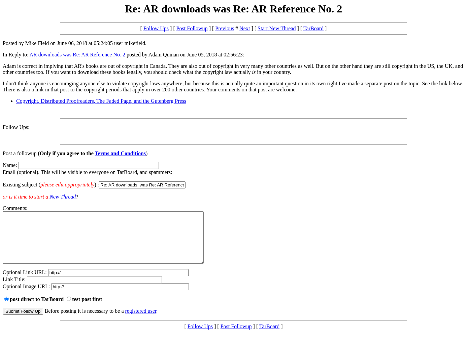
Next (244, 28)
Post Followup (192, 28)
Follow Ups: (16, 127)
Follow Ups (156, 28)
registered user (141, 321)
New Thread (62, 197)
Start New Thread (277, 28)
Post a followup (19, 153)
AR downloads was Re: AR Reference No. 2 (77, 54)
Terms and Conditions (120, 153)
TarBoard (313, 28)
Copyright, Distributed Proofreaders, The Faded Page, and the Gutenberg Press (101, 101)
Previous (224, 28)
